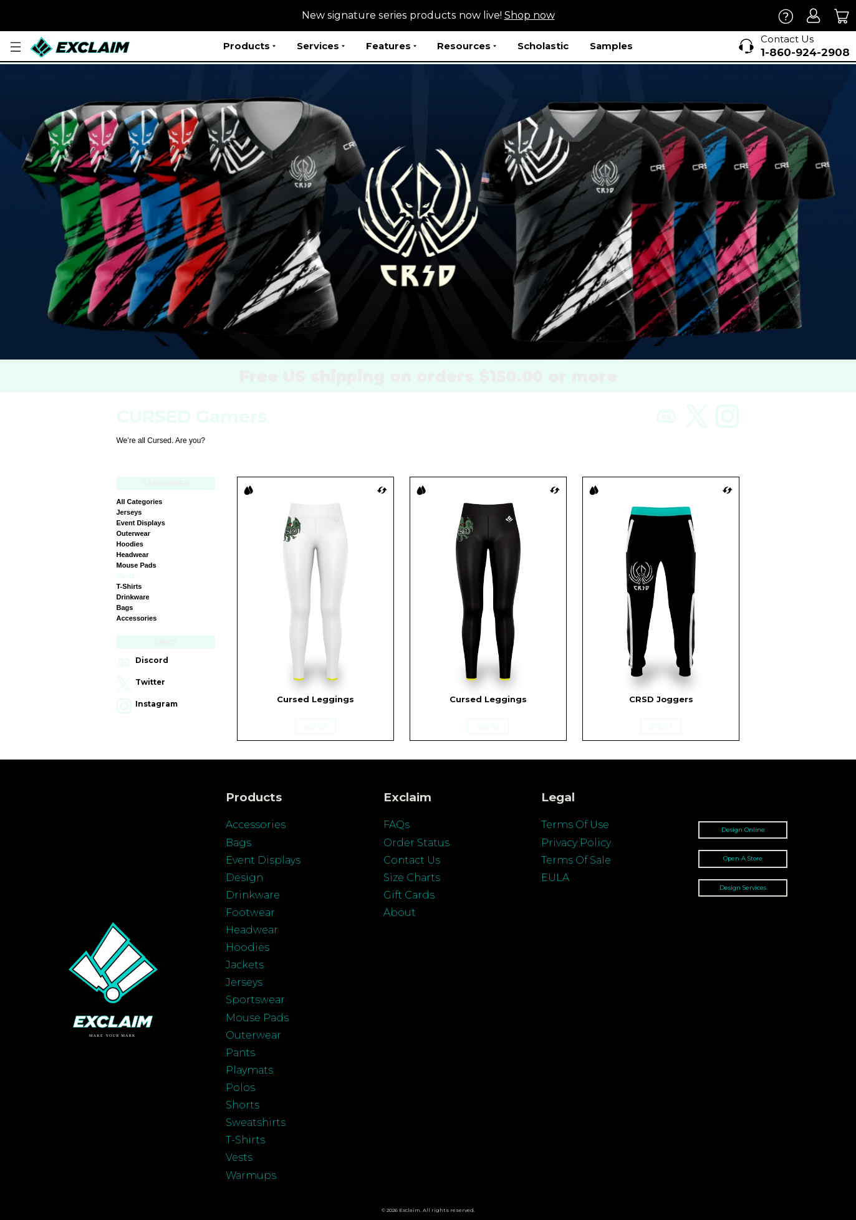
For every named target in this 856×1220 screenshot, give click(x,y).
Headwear (133, 554)
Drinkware (133, 597)
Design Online (743, 829)
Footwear (250, 912)
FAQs (396, 825)
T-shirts (129, 586)
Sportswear (255, 1000)
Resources (466, 46)
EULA (555, 878)
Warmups (251, 1175)
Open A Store (742, 858)
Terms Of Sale (576, 860)
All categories (140, 501)
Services (321, 46)
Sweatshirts (256, 1122)
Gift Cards (409, 895)
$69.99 (315, 726)
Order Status (416, 843)
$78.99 (661, 726)
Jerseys (129, 512)
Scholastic (543, 46)
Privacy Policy (576, 843)
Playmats (249, 1070)
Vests (239, 1157)
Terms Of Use (575, 825)
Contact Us (411, 860)
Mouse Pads (136, 565)
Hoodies (130, 544)
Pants (126, 575)
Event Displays (141, 523)
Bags (125, 607)
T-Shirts (245, 1140)
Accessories (137, 618)
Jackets (245, 965)
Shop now (529, 15)
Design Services (742, 887)
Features (391, 46)
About (399, 912)
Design (244, 878)
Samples (611, 46)
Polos (240, 1088)
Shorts (242, 1105)
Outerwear (133, 533)
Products (249, 46)
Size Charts (411, 878)
